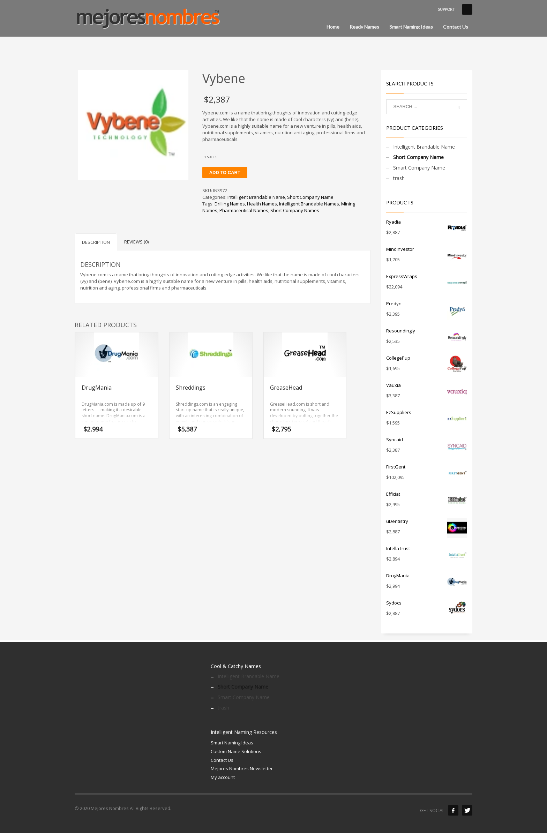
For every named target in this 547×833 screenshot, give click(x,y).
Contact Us (222, 760)
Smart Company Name (419, 167)
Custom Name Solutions (236, 751)
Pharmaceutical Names (243, 210)
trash (399, 178)
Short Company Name (310, 197)
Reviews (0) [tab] (136, 242)
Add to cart (224, 172)
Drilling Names (230, 204)
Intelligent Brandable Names (309, 204)
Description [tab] (96, 242)
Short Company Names (294, 210)
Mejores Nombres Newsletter (242, 768)
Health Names (262, 204)
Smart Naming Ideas (232, 743)
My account (223, 777)
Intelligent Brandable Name (256, 197)
